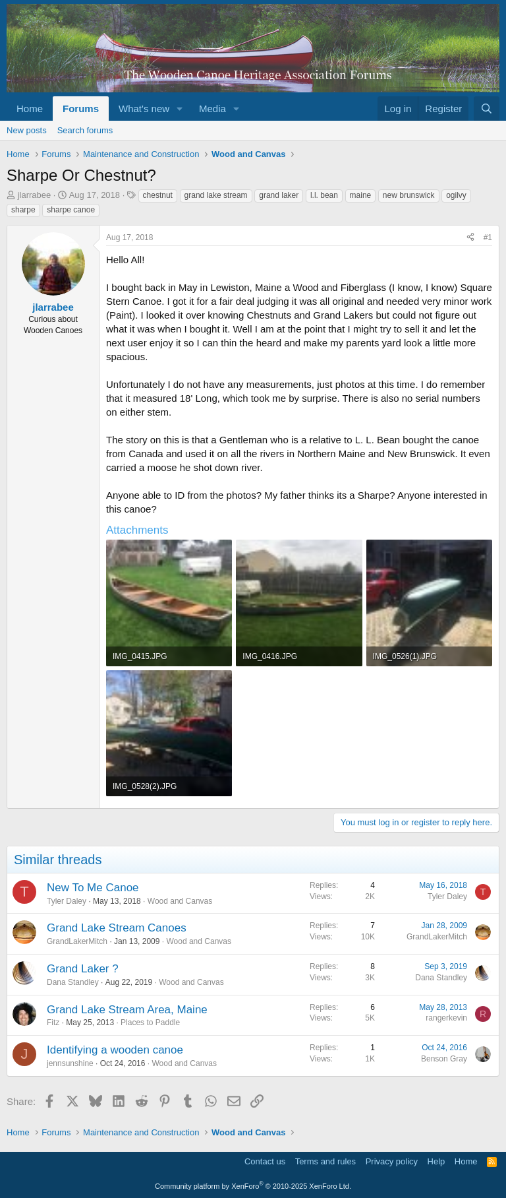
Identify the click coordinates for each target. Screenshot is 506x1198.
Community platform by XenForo (253, 1186)
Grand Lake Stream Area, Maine (127, 1009)
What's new (144, 108)
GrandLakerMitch (77, 941)
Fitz (53, 1022)
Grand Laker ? (83, 968)
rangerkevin (446, 1018)
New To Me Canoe (93, 887)
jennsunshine (70, 1063)
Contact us (264, 1161)
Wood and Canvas (180, 901)
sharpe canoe (71, 209)
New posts (27, 130)
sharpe (23, 209)
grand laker (278, 195)
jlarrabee (34, 195)
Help (436, 1161)
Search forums (85, 130)
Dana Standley (73, 982)
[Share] (470, 237)
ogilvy (456, 195)
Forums (81, 108)
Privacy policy (392, 1161)
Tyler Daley (66, 901)
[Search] (486, 108)
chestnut (158, 195)
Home (29, 108)
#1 (488, 237)
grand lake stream (216, 195)
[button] (180, 108)
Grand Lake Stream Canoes (116, 928)
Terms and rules (325, 1161)
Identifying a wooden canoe (115, 1050)
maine (361, 195)
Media (212, 108)
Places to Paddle (150, 1022)
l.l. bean (324, 195)
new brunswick (409, 195)
